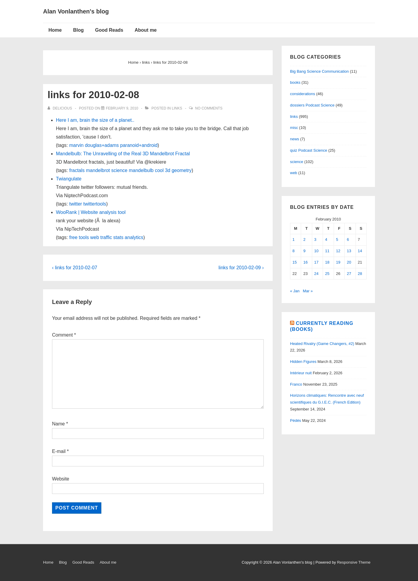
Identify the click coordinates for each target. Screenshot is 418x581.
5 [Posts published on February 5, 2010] (337, 239)
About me (146, 30)
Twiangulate (68, 178)
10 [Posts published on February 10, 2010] (316, 251)
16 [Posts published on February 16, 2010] (305, 262)
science (119, 170)
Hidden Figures (303, 361)
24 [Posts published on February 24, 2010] (316, 273)
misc (294, 127)
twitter (75, 203)
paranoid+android (139, 145)
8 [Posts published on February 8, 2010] (293, 251)
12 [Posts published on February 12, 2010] (338, 251)
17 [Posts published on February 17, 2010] (316, 262)
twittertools (94, 203)
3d (167, 170)
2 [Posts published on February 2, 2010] (304, 239)
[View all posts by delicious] (60, 108)
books (295, 82)
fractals (77, 170)
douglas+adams (102, 145)
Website (60, 478)
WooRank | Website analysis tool (91, 212)
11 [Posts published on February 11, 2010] (327, 251)
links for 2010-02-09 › (241, 267)
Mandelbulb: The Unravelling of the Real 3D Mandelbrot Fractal (123, 153)
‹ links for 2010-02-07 (74, 267)
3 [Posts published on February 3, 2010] (315, 239)
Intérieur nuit (301, 373)
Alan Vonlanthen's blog (76, 11)
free (73, 237)
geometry (182, 170)
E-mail (58, 451)
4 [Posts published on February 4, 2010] (326, 239)
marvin (76, 145)
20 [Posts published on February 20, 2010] (349, 262)
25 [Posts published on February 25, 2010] (327, 273)
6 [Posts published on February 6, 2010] (348, 239)
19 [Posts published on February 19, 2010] (338, 262)
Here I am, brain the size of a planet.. (95, 120)
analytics (134, 237)
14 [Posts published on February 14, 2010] (360, 251)
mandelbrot (98, 170)
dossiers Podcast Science (312, 105)
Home (55, 30)
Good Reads (109, 30)
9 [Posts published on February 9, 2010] (304, 251)
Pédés (295, 420)
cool (159, 170)
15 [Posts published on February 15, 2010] (294, 262)
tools (84, 237)
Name (58, 423)
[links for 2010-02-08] (122, 108)
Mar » (308, 291)
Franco (296, 384)
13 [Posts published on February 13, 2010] (349, 251)
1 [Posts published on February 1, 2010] (293, 239)
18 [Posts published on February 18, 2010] (327, 262)
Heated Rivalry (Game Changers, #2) (322, 343)
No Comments (208, 108)
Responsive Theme (353, 562)
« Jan (295, 291)
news (294, 139)
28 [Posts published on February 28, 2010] (360, 273)
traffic (106, 237)
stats (118, 237)
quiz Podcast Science (308, 150)
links (177, 108)
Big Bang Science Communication (319, 71)
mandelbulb (141, 170)
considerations (302, 94)
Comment (64, 334)
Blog (78, 30)
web (94, 237)
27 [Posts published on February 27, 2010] (349, 273)
